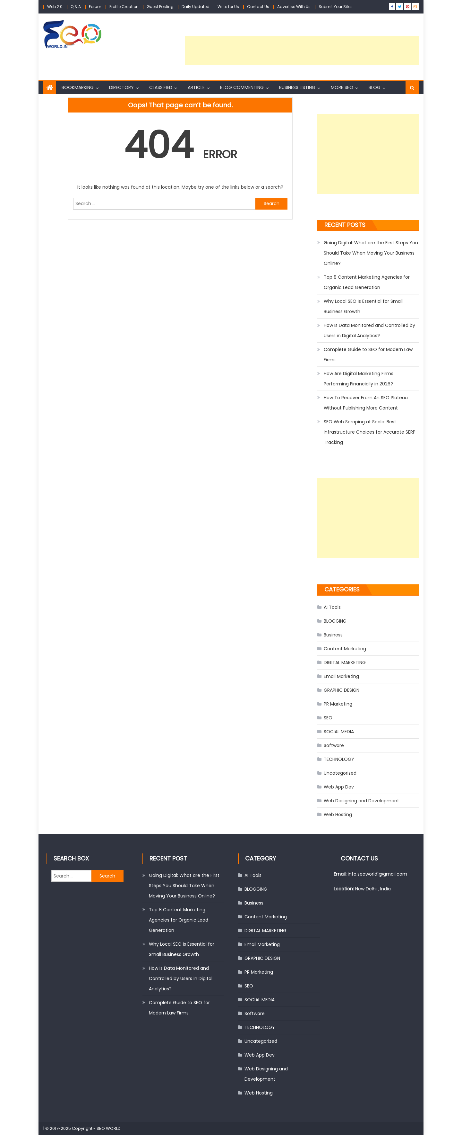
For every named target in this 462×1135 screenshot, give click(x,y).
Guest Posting (160, 6)
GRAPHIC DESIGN (341, 690)
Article (196, 87)
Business (333, 635)
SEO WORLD (109, 1128)
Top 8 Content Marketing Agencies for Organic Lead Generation (367, 282)
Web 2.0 (55, 6)
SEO (328, 718)
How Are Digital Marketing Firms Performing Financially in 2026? (358, 378)
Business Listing (297, 87)
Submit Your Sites (336, 6)
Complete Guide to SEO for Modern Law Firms (368, 354)
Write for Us (228, 6)
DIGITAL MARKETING (345, 662)
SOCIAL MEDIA (339, 731)
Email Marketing (341, 676)
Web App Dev (339, 787)
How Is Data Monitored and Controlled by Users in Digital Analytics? (369, 330)
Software (334, 745)
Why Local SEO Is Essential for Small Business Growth (363, 306)
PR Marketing (338, 704)
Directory (121, 87)
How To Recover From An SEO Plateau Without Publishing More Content (366, 402)
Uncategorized (340, 773)
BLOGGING (335, 621)
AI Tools (332, 607)
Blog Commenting (242, 87)
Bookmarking (78, 87)
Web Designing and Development (361, 800)
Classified (160, 87)
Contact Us (258, 6)
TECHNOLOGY (339, 759)
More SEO (342, 87)
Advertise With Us (294, 6)
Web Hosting (338, 814)
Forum (95, 6)
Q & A (76, 6)
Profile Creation (124, 6)
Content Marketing (345, 648)
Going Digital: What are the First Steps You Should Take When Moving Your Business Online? (371, 252)
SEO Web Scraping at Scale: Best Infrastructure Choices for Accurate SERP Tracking (369, 432)
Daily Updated (196, 6)
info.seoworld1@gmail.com (377, 874)
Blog (375, 87)
